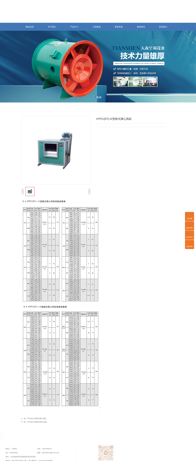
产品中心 (74, 26)
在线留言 (173, 3)
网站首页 (157, 3)
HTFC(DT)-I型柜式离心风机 (36, 418)
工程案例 (96, 26)
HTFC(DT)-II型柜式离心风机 (37, 422)
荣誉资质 (119, 26)
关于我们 (52, 26)
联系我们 (165, 3)
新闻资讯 (141, 26)
